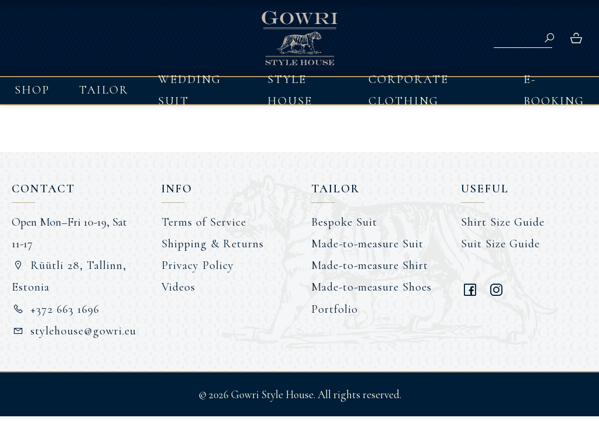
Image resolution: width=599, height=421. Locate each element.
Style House (289, 90)
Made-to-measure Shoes (371, 287)
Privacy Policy (197, 265)
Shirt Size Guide (503, 222)
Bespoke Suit (344, 222)
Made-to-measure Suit (367, 244)
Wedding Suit (189, 90)
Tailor (104, 90)
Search (549, 38)
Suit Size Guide (500, 244)
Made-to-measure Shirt (369, 265)
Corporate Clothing (409, 90)
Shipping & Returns (212, 244)
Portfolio (334, 309)
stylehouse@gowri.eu (74, 331)
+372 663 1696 (55, 309)
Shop (32, 90)
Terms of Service (203, 222)
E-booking (554, 90)
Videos (178, 287)
